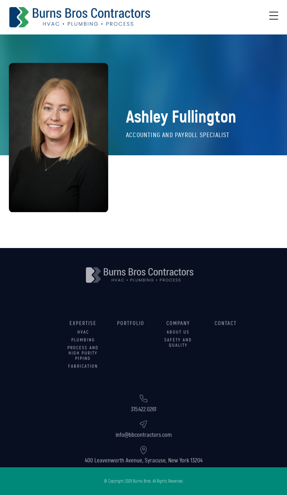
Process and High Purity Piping (83, 360)
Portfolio (130, 330)
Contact (226, 330)
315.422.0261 (143, 419)
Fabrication (83, 373)
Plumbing (83, 347)
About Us (178, 339)
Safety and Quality (178, 349)
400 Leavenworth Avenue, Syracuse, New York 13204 (144, 470)
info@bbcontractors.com (144, 444)
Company (178, 330)
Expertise (83, 330)
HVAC (83, 339)
